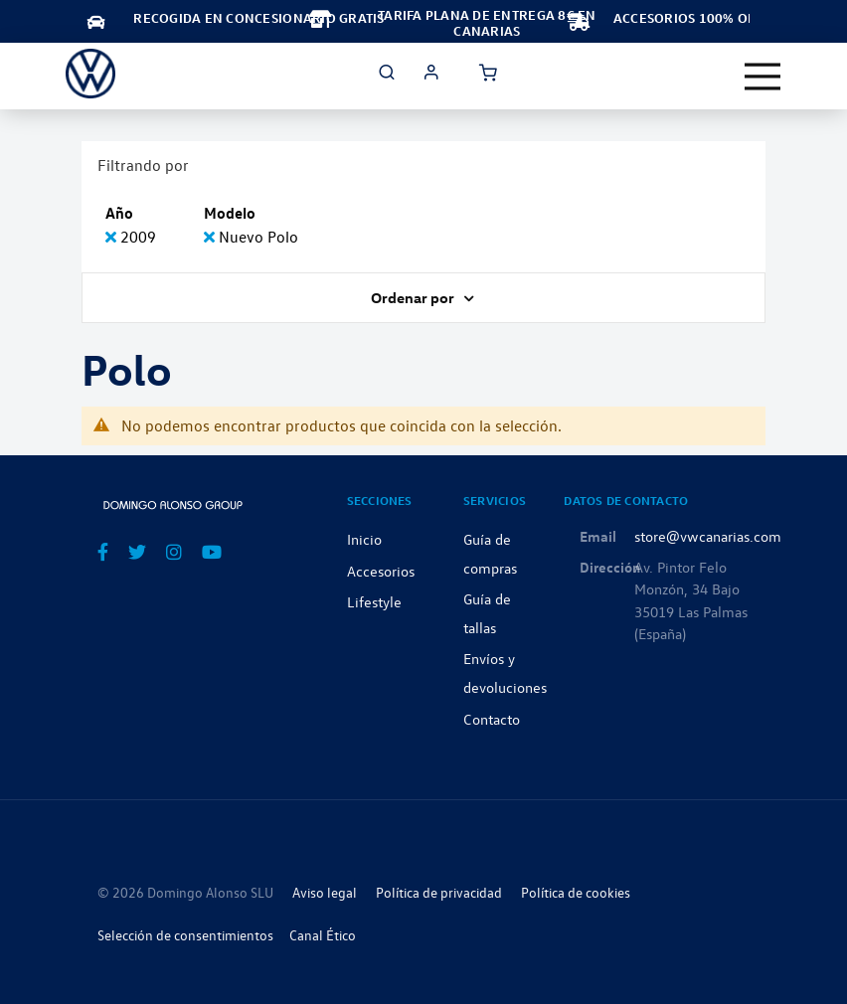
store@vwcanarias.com (707, 536)
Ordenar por (414, 297)
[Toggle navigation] (762, 76)
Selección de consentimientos (185, 934)
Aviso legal (324, 892)
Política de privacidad (439, 892)
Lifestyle (374, 601)
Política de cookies (575, 892)
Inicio (364, 539)
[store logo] (90, 73)
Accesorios (381, 571)
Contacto (491, 719)
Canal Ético (322, 934)
